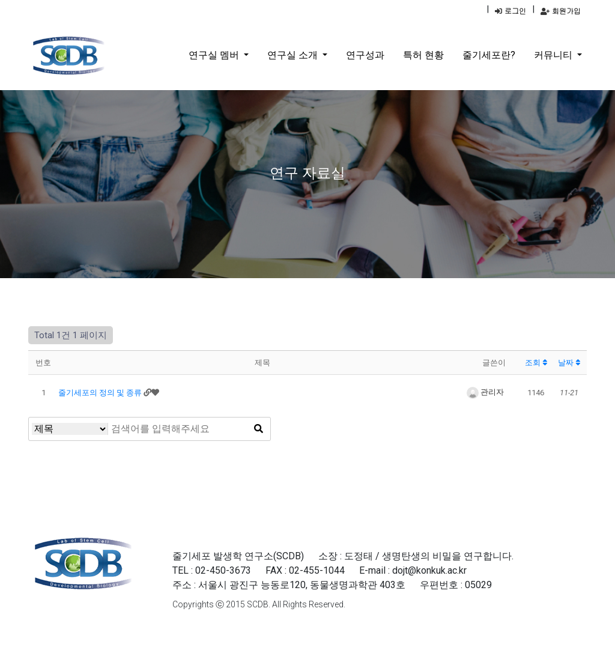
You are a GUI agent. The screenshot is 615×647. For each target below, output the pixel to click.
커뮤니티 (554, 55)
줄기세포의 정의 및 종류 (101, 392)
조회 (536, 362)
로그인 (510, 10)
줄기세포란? (488, 55)
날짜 (569, 362)
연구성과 (365, 55)
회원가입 (561, 10)
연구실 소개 (293, 55)
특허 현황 (423, 55)
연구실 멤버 (215, 55)
